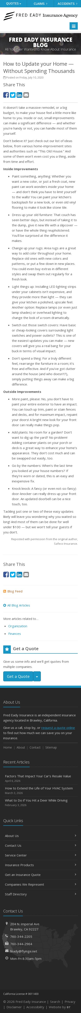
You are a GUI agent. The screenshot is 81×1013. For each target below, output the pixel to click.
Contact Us (40, 845)
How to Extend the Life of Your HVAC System (40, 790)
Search (55, 1001)
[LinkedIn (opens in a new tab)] (19, 94)
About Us (40, 836)
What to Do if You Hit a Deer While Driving (40, 802)
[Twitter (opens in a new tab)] (13, 94)
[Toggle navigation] (74, 26)
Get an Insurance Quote (40, 874)
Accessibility (35, 1007)
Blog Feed (12, 591)
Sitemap (51, 747)
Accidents (67, 4)
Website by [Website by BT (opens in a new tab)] (60, 1007)
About (21, 747)
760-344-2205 (21, 936)
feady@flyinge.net (23, 951)
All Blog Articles (16, 605)
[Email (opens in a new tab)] (26, 94)
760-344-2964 (21, 944)
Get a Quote (18, 676)
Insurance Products (40, 865)
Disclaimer (14, 1007)
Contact (35, 747)
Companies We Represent (40, 884)
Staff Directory (40, 894)
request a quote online (58, 727)
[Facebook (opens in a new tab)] (6, 94)
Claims (40, 4)
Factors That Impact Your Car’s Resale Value (40, 778)
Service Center (40, 855)
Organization (17, 626)
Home (7, 747)
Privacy (70, 1001)
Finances (14, 633)
